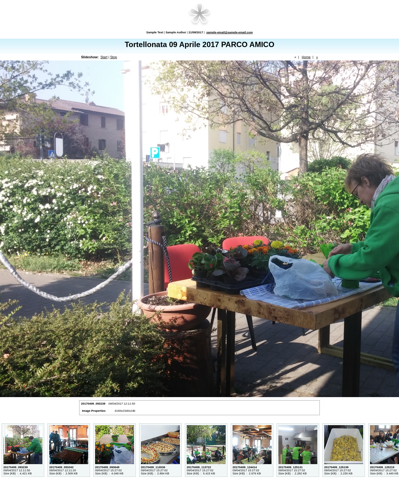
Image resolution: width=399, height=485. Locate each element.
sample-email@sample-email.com (229, 32)
